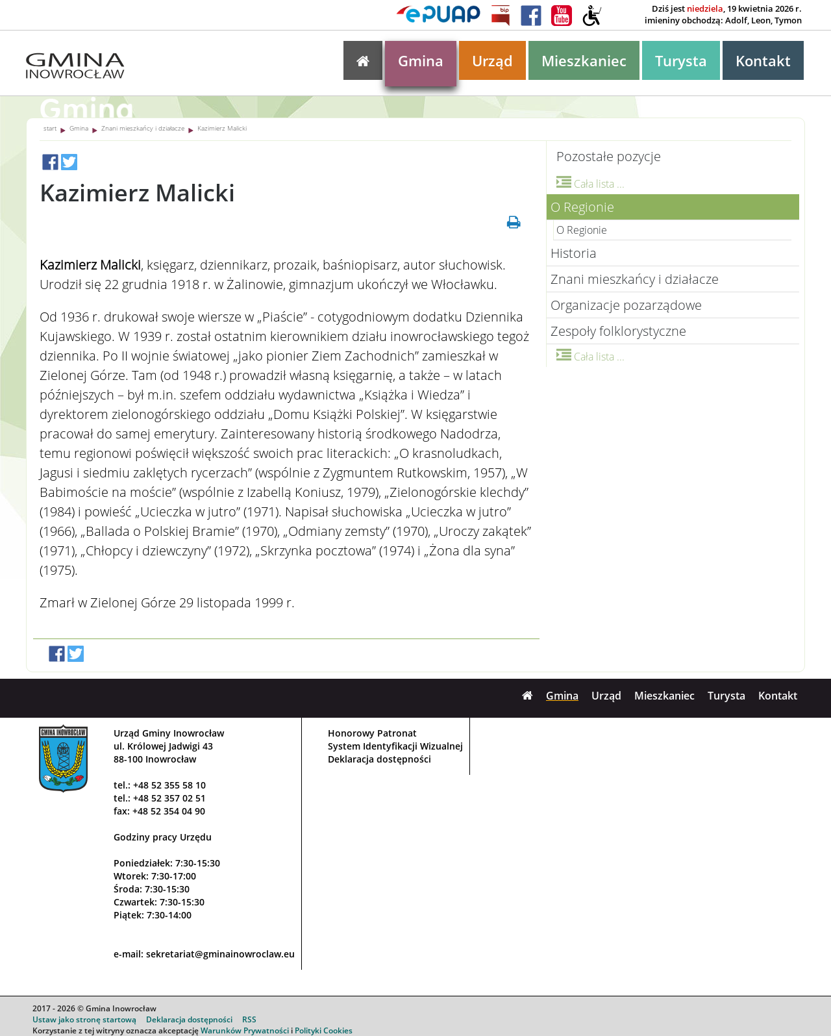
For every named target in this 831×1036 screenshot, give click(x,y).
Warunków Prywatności (245, 1030)
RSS (249, 1019)
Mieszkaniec (583, 60)
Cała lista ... (590, 184)
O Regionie (582, 207)
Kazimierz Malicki (222, 128)
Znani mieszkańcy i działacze (142, 128)
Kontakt (763, 60)
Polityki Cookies (324, 1030)
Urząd (492, 60)
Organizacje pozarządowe (626, 305)
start (49, 128)
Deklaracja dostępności (379, 759)
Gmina (420, 60)
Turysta (681, 60)
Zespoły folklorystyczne (618, 331)
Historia (574, 253)
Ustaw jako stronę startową (84, 1019)
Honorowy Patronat (372, 733)
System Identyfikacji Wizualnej (395, 746)
